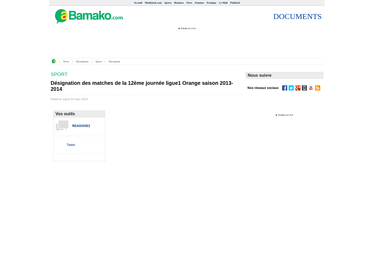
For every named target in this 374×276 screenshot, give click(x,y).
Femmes (199, 2)
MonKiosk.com (153, 2)
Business (179, 2)
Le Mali (223, 2)
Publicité (235, 2)
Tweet (70, 145)
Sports (168, 2)
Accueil (138, 2)
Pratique (211, 2)
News (189, 2)
